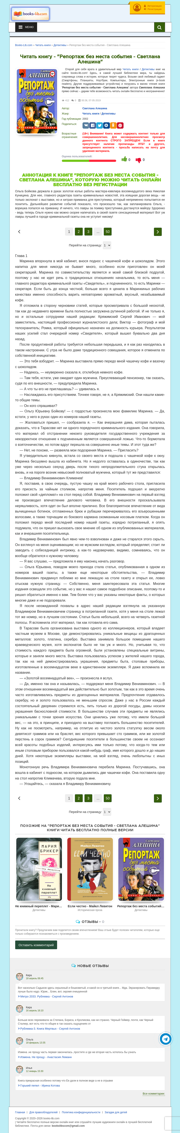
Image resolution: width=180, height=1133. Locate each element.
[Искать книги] (159, 27)
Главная (20, 1112)
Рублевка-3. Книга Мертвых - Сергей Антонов (49, 1028)
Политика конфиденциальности (81, 1112)
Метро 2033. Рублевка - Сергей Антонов (45, 996)
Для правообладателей (43, 1112)
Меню (26, 27)
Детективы (148, 69)
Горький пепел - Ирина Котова (39, 1085)
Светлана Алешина (95, 108)
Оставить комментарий (36, 945)
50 (108, 232)
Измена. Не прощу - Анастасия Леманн (45, 1057)
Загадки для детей (116, 1112)
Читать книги (131, 69)
